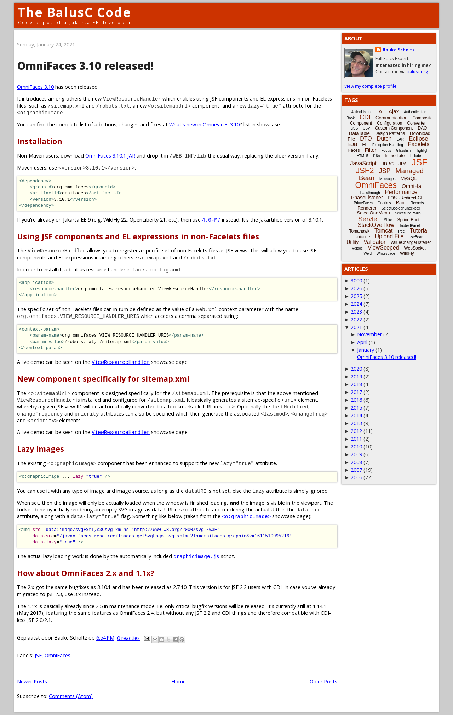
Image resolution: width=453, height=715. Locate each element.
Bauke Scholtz (399, 50)
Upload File (389, 236)
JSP (385, 171)
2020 (356, 368)
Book (350, 118)
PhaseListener (367, 197)
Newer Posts (32, 681)
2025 (356, 296)
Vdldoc (357, 248)
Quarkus (384, 203)
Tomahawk (359, 231)
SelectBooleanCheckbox (401, 208)
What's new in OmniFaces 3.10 (204, 124)
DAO (422, 128)
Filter (371, 150)
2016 (356, 399)
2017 (356, 392)
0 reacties (128, 638)
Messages (387, 179)
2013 (356, 423)
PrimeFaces (363, 203)
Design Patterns (390, 133)
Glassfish (403, 151)
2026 (356, 288)
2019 (356, 376)
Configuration (389, 123)
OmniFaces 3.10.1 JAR (110, 155)
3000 (356, 280)
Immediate (395, 155)
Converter (416, 123)
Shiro (388, 220)
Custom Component (394, 128)
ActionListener (362, 112)
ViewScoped (383, 248)
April (362, 342)
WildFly (407, 253)
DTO (366, 139)
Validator (374, 242)
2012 (356, 431)
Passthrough (370, 193)
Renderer (367, 208)
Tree (401, 231)
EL (364, 144)
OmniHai (412, 186)
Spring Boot (408, 219)
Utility (352, 242)
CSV (366, 128)
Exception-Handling (387, 145)
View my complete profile (370, 86)
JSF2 (365, 170)
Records (417, 203)
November (369, 334)
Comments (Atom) (71, 696)
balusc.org (417, 72)
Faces (354, 150)
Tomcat (383, 231)
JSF (38, 655)
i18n (376, 156)
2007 (356, 470)
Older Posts (323, 681)
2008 (356, 462)
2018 (356, 384)
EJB (352, 144)
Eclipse (418, 138)
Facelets (418, 144)
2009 (356, 454)
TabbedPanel (409, 226)
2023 (356, 311)
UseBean (415, 237)
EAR (400, 139)
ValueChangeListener (410, 242)
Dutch (384, 139)
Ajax (394, 111)
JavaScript (363, 163)
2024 (356, 304)
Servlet (368, 219)
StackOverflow (376, 225)
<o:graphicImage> (246, 516)
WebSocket (415, 248)
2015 (356, 407)
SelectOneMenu (373, 213)
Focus (386, 151)
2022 (356, 319)
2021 (356, 327)
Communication (391, 117)
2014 (356, 415)
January (365, 350)
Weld (367, 254)
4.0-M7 (211, 219)
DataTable (359, 133)
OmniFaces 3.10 (35, 87)
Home (178, 681)
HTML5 (362, 156)
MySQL (409, 178)
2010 (356, 446)
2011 (356, 438)
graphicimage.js (196, 556)
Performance (401, 192)
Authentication (415, 112)
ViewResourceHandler (121, 362)
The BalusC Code (74, 12)
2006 (356, 477)
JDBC (388, 163)
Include (415, 156)
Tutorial (419, 231)
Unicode (362, 236)
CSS (354, 128)
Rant (401, 202)
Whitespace (386, 254)
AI (381, 111)
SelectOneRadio (408, 213)
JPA (402, 163)
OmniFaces (57, 655)
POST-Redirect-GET (407, 197)
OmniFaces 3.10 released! (85, 65)
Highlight (422, 151)
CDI (365, 117)
